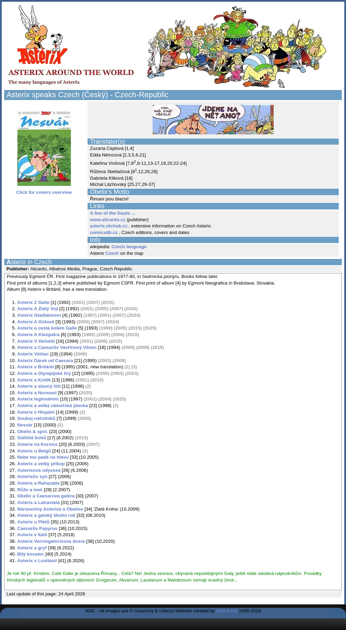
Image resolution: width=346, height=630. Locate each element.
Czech (112, 253)
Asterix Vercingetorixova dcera (51, 541)
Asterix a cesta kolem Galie (47, 328)
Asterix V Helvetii (36, 341)
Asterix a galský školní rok (46, 515)
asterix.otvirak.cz (108, 225)
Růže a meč (30, 489)
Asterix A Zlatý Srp (37, 308)
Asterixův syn (32, 476)
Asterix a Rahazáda (38, 483)
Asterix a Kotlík (34, 379)
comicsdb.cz (104, 232)
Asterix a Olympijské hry (44, 373)
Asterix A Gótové (35, 321)
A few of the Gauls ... (112, 213)
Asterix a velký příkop (41, 463)
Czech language (128, 246)
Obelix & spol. (32, 431)
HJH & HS (226, 610)
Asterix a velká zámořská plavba (52, 405)
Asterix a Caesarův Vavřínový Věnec (57, 347)
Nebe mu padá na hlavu (43, 457)
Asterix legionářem (38, 399)
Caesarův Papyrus (37, 528)
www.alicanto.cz (107, 219)
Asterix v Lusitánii (37, 560)
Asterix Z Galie (33, 302)
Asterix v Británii (35, 366)
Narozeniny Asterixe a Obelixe (50, 509)
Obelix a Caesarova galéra (46, 495)
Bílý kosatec (30, 554)
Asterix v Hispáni (36, 412)
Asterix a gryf (32, 547)
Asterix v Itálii (32, 534)
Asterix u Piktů (33, 521)
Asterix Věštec (33, 354)
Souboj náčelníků (36, 418)
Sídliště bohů (31, 437)
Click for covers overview (44, 190)
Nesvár (25, 425)
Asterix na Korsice (37, 444)
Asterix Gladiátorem (39, 315)
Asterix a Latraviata (38, 502)
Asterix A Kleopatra (38, 334)
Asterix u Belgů (34, 450)
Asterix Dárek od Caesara (45, 360)
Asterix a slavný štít (39, 386)
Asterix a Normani (37, 392)
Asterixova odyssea (39, 470)
